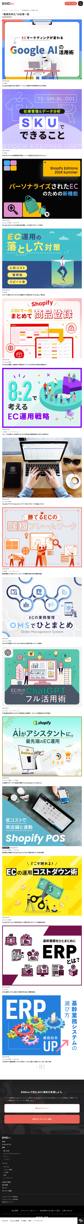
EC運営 (23, 1221)
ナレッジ (5, 1163)
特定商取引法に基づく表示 (50, 1210)
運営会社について (8, 1202)
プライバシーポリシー (29, 1210)
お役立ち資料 (6, 1182)
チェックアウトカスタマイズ (12, 1153)
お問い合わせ (67, 1210)
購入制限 (6, 1151)
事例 (29, 1221)
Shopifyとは (6, 1144)
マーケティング (38, 1221)
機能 (3, 1147)
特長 (3, 1141)
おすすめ (5, 1221)
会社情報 (15, 1210)
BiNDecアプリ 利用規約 (10, 1197)
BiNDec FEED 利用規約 (10, 1199)
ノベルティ (7, 1159)
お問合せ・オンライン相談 (42, 1119)
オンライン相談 (71, 3)
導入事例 (5, 1185)
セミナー (5, 1188)
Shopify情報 (14, 1221)
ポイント (6, 1156)
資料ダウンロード (42, 1108)
